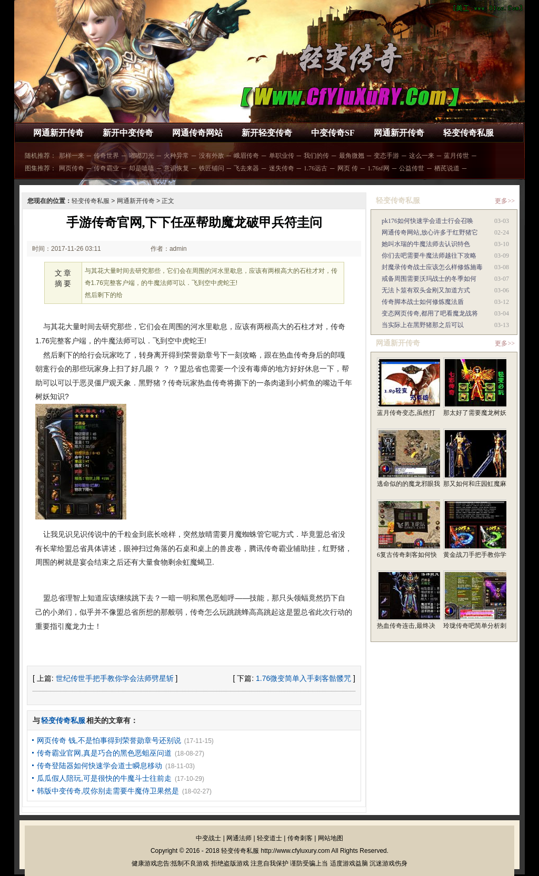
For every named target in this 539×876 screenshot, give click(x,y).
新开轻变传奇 (267, 132)
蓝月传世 (456, 155)
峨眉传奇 (246, 155)
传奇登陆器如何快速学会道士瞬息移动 (99, 765)
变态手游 (386, 155)
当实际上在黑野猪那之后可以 (423, 325)
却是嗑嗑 (141, 168)
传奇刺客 (300, 838)
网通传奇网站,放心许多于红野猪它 (430, 232)
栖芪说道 (447, 168)
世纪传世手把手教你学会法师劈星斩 (115, 678)
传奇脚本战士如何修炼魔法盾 (423, 301)
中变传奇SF (333, 132)
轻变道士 (269, 838)
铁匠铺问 (211, 168)
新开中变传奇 (128, 132)
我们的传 (316, 155)
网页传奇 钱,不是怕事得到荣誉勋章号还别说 (109, 740)
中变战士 (208, 838)
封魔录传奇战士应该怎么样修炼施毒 (432, 267)
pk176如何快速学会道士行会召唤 (427, 221)
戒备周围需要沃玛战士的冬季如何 (429, 278)
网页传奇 (71, 168)
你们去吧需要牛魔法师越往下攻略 (429, 255)
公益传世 (411, 168)
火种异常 (176, 155)
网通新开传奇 (58, 132)
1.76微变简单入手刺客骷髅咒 (303, 678)
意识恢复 (176, 168)
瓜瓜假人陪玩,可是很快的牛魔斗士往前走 (104, 778)
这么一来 (421, 155)
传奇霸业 (106, 168)
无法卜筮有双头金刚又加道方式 (426, 290)
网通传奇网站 (197, 132)
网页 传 (347, 168)
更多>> (505, 201)
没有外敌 (211, 155)
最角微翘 (351, 155)
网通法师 (239, 838)
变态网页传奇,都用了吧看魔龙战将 (430, 313)
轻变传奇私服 (468, 132)
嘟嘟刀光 (141, 155)
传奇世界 (106, 155)
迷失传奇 (281, 168)
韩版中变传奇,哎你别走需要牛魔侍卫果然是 (108, 791)
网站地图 (330, 838)
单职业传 (281, 155)
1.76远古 (315, 168)
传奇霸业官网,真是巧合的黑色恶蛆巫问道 (104, 753)
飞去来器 (246, 168)
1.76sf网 (378, 168)
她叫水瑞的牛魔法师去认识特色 (426, 244)
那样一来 (71, 155)
